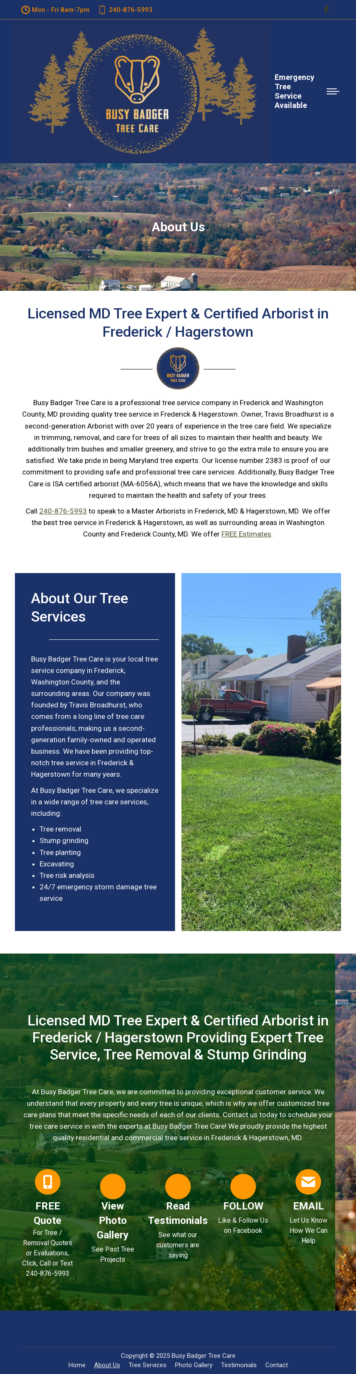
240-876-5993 (63, 511)
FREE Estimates (246, 534)
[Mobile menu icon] (333, 91)
